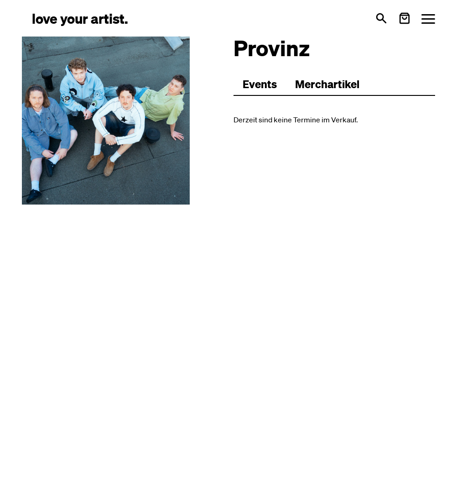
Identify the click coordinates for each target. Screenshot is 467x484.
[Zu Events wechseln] (260, 84)
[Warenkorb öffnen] (404, 18)
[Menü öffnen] (428, 18)
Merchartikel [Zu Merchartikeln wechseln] (327, 84)
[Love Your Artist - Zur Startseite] (80, 18)
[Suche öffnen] (381, 18)
